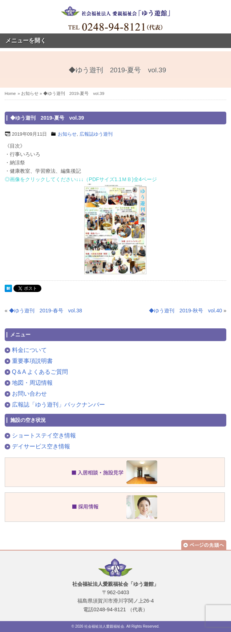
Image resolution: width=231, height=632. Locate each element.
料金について (29, 350)
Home (10, 93)
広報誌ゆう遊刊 (96, 134)
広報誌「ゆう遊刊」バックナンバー (58, 404)
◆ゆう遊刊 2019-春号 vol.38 (45, 310)
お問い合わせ (29, 394)
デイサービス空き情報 (41, 446)
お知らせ (29, 93)
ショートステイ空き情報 (44, 435)
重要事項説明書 (32, 361)
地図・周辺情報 (32, 383)
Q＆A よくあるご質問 (40, 372)
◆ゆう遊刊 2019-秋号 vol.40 (185, 310)
